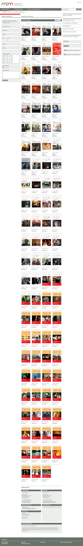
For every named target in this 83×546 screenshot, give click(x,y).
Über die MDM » (5, 542)
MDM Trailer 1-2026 (11, 55)
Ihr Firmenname (6, 26)
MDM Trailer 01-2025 (11, 58)
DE (78, 2)
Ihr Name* (5, 30)
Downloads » (43, 542)
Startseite (4, 12)
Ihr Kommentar (6, 70)
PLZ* (4, 38)
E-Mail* (4, 47)
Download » (23, 40)
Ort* (8, 38)
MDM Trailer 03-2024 (11, 59)
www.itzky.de (24, 517)
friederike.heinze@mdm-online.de (29, 508)
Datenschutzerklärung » (26, 543)
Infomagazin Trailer (19, 12)
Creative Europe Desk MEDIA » (66, 542)
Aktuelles (10, 12)
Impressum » (23, 542)
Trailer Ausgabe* (6, 53)
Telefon (4, 44)
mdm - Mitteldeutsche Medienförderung (31, 4)
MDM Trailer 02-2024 (11, 61)
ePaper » (23, 38)
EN (80, 2)
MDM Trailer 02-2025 (11, 56)
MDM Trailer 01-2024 (11, 62)
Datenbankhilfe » (5, 543)
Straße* (4, 34)
